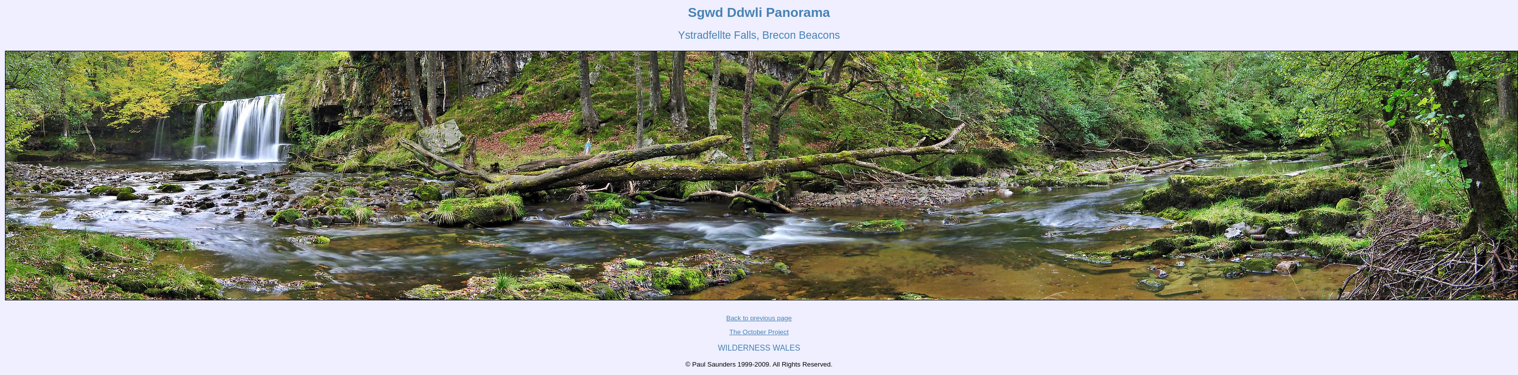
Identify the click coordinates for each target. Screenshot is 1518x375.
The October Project (758, 332)
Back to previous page (759, 318)
